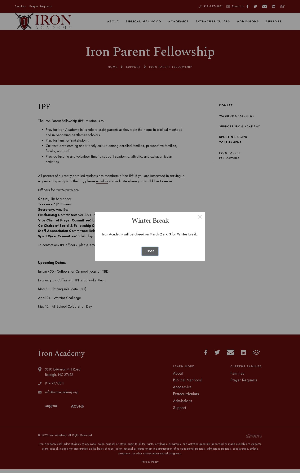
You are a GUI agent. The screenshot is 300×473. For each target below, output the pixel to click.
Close (150, 251)
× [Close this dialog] (199, 217)
